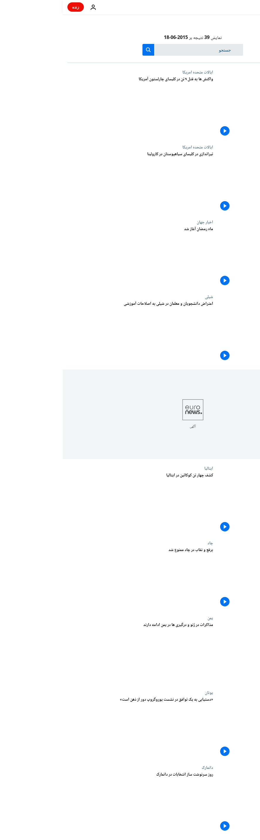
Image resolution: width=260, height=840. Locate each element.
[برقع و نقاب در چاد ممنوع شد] (77, 578)
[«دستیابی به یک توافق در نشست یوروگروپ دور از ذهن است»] (77, 727)
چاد (147, 543)
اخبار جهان (142, 222)
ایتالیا (146, 468)
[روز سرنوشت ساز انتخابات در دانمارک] (77, 802)
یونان (146, 692)
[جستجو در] (130, 50)
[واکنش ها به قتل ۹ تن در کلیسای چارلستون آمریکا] (77, 107)
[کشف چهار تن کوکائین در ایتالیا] (77, 503)
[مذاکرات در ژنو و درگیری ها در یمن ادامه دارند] (77, 653)
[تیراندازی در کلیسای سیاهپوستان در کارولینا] (77, 182)
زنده (12, 6)
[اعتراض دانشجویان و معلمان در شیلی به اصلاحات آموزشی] (77, 332)
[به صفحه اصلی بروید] (239, 7)
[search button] (85, 50)
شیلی (146, 297)
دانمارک (144, 767)
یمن (147, 618)
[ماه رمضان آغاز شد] (77, 257)
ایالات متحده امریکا (135, 72)
